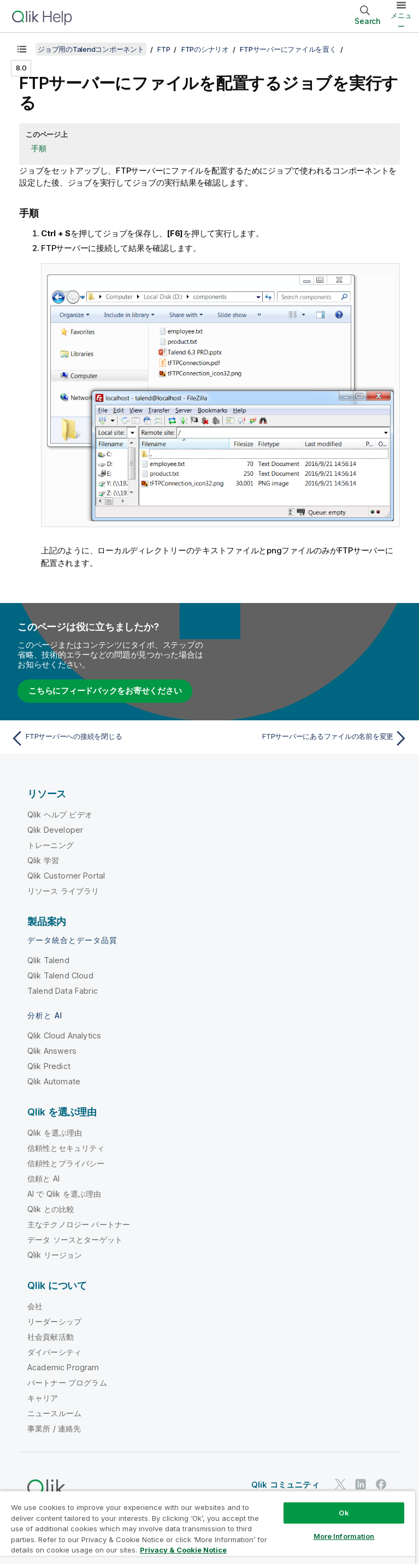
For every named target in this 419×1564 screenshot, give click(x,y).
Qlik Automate (53, 1081)
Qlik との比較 (50, 1209)
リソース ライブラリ (63, 891)
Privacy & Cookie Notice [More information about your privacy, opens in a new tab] (183, 1549)
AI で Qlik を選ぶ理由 (64, 1193)
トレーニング (50, 845)
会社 (35, 1306)
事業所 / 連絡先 (54, 1428)
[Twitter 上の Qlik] (340, 1484)
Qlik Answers (51, 1050)
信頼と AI (43, 1178)
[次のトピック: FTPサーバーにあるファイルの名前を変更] (312, 738)
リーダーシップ (54, 1321)
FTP (163, 49)
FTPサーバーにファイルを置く (288, 49)
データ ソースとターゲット (74, 1239)
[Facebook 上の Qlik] (381, 1484)
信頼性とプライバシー (66, 1163)
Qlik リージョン (54, 1254)
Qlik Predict (48, 1066)
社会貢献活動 (50, 1336)
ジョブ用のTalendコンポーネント (91, 49)
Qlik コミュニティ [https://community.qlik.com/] (285, 1484)
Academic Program (63, 1367)
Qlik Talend (48, 960)
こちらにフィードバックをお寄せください (104, 690)
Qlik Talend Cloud (60, 975)
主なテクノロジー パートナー (78, 1224)
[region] (207, 1527)
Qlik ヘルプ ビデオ (59, 814)
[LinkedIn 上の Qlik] (360, 1484)
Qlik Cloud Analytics (64, 1035)
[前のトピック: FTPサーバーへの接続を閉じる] (106, 738)
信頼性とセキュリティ (66, 1148)
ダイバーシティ (54, 1352)
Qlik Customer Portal (66, 875)
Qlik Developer (55, 829)
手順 (38, 148)
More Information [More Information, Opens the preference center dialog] (344, 1536)
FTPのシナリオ (205, 49)
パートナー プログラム (67, 1382)
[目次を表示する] (22, 49)
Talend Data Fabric (62, 990)
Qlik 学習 (43, 860)
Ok (344, 1512)
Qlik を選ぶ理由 (54, 1132)
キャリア (42, 1397)
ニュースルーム (54, 1413)
